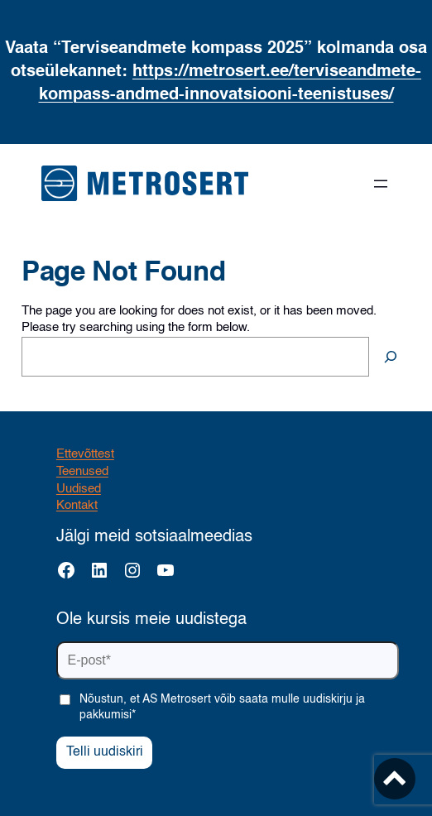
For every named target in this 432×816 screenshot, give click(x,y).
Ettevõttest (85, 454)
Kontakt (77, 505)
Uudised (78, 489)
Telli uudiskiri (104, 752)
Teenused (82, 472)
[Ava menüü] (381, 184)
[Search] (390, 357)
